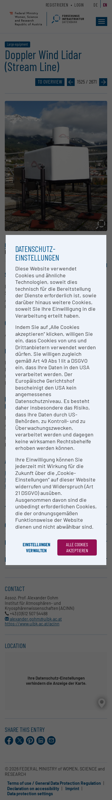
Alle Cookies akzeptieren (77, 547)
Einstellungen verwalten (36, 547)
